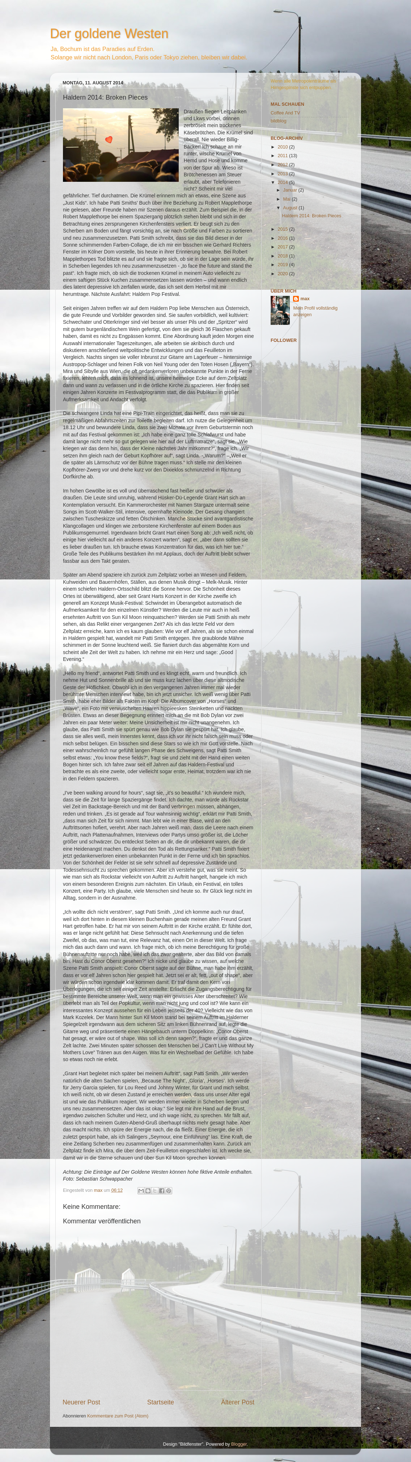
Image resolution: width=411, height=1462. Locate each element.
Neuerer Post (81, 1402)
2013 (283, 173)
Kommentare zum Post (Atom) (117, 1416)
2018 (283, 256)
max (304, 298)
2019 (283, 264)
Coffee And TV (285, 113)
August (291, 207)
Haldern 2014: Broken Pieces (311, 215)
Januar (290, 190)
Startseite (160, 1402)
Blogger (239, 1444)
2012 (283, 164)
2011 (283, 155)
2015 (283, 229)
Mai (287, 199)
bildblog (278, 120)
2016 (283, 238)
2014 (283, 182)
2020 (283, 273)
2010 (283, 147)
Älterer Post (237, 1402)
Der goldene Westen (109, 33)
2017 (283, 247)
